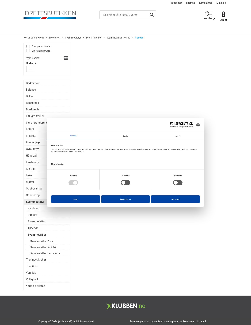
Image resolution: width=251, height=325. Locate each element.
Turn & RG (32, 266)
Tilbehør (33, 228)
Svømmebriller (93, 37)
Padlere (32, 214)
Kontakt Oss (205, 2)
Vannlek (31, 272)
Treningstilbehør (36, 259)
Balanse (31, 89)
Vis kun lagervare (40, 50)
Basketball (32, 103)
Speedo (139, 37)
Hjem (41, 37)
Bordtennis (32, 109)
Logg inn (223, 20)
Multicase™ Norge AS (194, 321)
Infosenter (176, 2)
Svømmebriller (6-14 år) (43, 247)
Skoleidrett (54, 37)
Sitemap (190, 2)
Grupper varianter (41, 46)
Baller (29, 96)
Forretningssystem (140, 321)
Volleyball (32, 279)
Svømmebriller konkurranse (45, 253)
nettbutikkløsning (163, 321)
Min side (221, 2)
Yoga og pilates (35, 286)
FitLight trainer (35, 116)
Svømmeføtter (36, 221)
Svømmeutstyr (73, 37)
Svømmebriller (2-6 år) (42, 241)
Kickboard (34, 208)
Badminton (33, 83)
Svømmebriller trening (118, 37)
